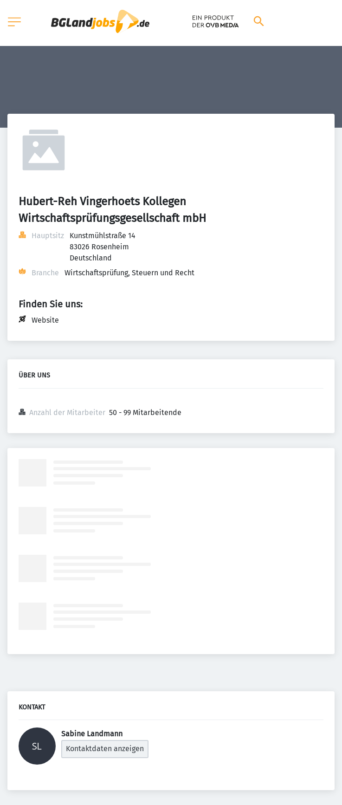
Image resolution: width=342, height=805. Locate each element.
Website (45, 320)
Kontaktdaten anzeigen (105, 748)
